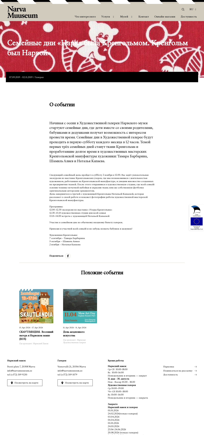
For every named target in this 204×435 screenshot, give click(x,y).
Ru (191, 9)
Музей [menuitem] (124, 17)
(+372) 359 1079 (69, 375)
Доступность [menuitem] (189, 17)
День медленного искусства (74, 334)
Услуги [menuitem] (105, 17)
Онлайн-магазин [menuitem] (164, 17)
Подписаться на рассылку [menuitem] (177, 371)
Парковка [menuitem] (168, 367)
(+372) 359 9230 (19, 375)
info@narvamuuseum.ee (19, 371)
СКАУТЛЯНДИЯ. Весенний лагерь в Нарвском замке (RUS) (36, 335)
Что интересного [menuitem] (85, 17)
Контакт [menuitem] (144, 17)
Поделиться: (56, 256)
